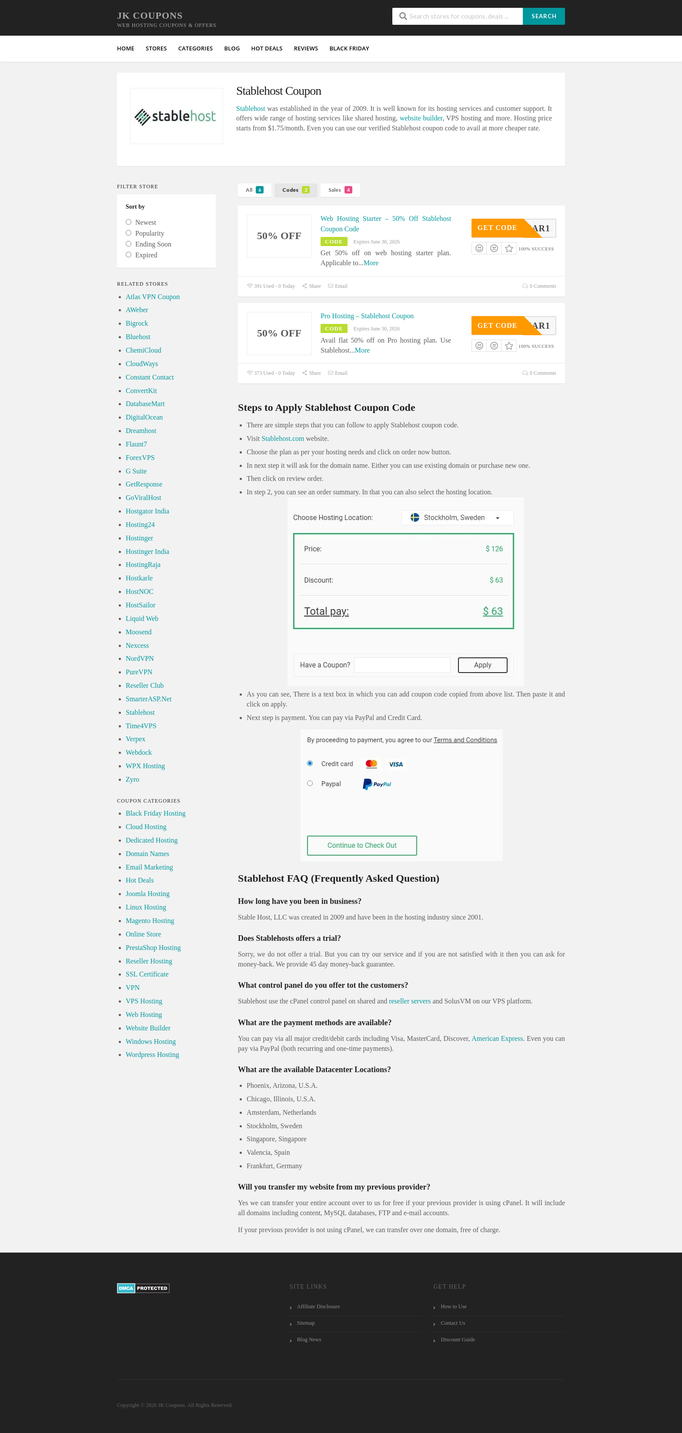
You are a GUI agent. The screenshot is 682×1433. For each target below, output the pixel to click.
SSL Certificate (147, 974)
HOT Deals (267, 48)
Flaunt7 (136, 444)
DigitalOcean (144, 417)
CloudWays (142, 363)
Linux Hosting (146, 907)
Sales (340, 189)
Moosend (139, 632)
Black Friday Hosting (156, 813)
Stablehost (250, 108)
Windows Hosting (151, 1041)
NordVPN (140, 658)
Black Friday (349, 48)
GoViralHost (143, 497)
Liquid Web (142, 618)
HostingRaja (143, 564)
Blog (232, 48)
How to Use (454, 1306)
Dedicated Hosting (152, 840)
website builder (421, 118)
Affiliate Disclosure (318, 1306)
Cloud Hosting (146, 826)
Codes (296, 189)
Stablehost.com (282, 438)
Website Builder (148, 1028)
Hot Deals (140, 880)
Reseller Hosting (149, 961)
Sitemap (306, 1323)
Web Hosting (144, 1014)
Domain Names (147, 853)
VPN (133, 987)
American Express (497, 1038)
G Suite (136, 471)
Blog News (309, 1339)
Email (338, 286)
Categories (195, 48)
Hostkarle (139, 578)
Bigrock (137, 323)
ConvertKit (141, 390)
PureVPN (139, 672)
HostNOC (140, 591)
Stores (156, 48)
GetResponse (144, 484)
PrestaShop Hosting (153, 947)
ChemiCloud (143, 350)
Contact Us (453, 1323)
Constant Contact (150, 377)
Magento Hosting (150, 920)
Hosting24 (140, 524)
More (371, 263)
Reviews (306, 48)
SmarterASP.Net (148, 699)
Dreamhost (141, 430)
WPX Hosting (145, 766)
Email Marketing (149, 867)
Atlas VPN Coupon (153, 296)
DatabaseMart (145, 403)
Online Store (143, 934)
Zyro (132, 779)
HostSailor (140, 605)
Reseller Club (145, 685)
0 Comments (539, 286)
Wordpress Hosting (152, 1054)
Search (544, 16)
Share (311, 286)
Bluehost (138, 336)
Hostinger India (147, 551)
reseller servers (410, 1001)
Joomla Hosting (148, 893)
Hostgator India (147, 511)
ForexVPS (140, 457)
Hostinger (139, 538)
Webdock (139, 752)
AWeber (137, 309)
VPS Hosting (144, 1001)
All (255, 189)
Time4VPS (141, 726)
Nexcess (137, 645)
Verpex (135, 739)
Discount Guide (458, 1339)
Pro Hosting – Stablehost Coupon (367, 316)
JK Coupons (150, 15)
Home (125, 48)
